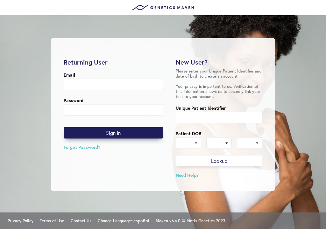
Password (73, 100)
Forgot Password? (82, 147)
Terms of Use (52, 221)
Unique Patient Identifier (201, 108)
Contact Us (81, 221)
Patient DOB (188, 133)
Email (69, 75)
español (141, 221)
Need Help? (187, 175)
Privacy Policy (20, 221)
